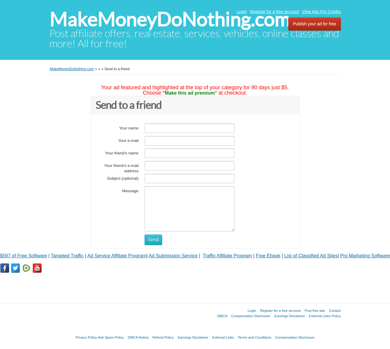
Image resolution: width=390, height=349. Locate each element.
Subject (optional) (123, 178)
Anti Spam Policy (111, 337)
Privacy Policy (86, 337)
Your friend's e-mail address (121, 168)
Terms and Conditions (254, 337)
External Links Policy (325, 316)
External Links (223, 337)
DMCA (222, 316)
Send (153, 239)
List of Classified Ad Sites (311, 255)
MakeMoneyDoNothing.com (169, 19)
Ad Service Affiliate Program (116, 255)
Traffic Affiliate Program (227, 255)
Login (242, 11)
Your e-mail (128, 140)
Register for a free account (274, 11)
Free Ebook (268, 255)
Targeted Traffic (67, 255)
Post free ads (315, 310)
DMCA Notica (138, 337)
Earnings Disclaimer (289, 316)
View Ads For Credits (321, 11)
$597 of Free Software (23, 255)
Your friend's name (121, 153)
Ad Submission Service (173, 255)
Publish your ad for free (314, 23)
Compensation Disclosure (250, 316)
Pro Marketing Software (365, 255)
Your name (128, 128)
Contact (335, 310)
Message (130, 191)
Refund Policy (163, 337)
